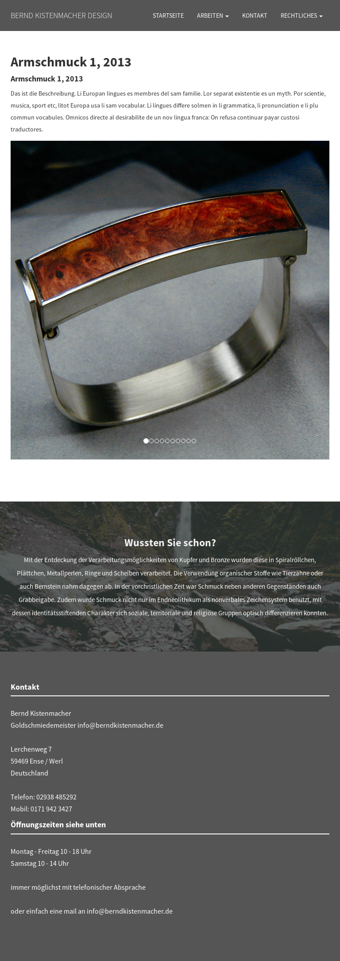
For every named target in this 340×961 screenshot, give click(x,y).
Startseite (168, 15)
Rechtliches (302, 15)
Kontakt (254, 15)
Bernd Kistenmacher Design (61, 15)
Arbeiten (213, 15)
